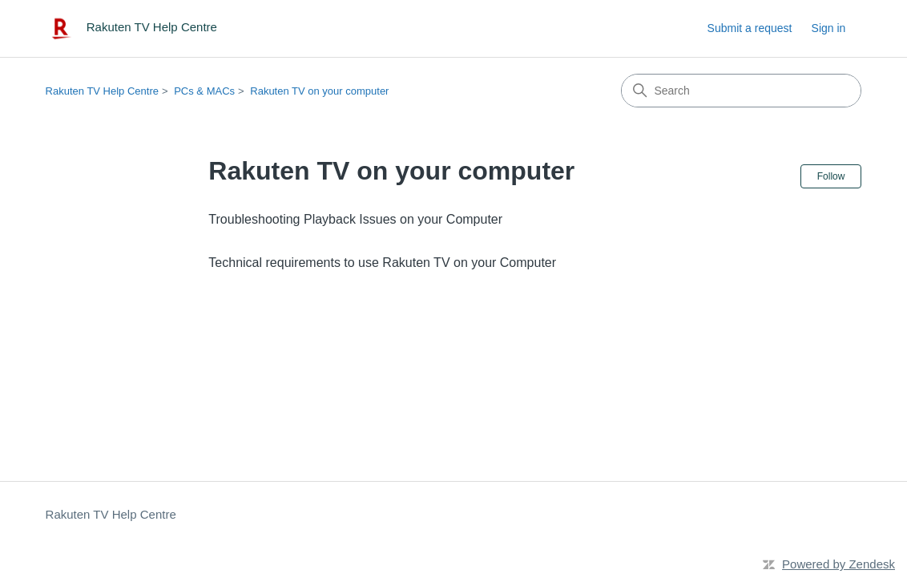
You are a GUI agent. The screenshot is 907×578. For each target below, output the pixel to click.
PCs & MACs (204, 91)
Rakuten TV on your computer (319, 91)
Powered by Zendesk (838, 564)
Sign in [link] (829, 28)
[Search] (741, 91)
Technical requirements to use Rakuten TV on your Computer (382, 262)
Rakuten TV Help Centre (102, 91)
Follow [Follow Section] (831, 176)
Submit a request (749, 28)
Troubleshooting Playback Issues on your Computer (355, 219)
